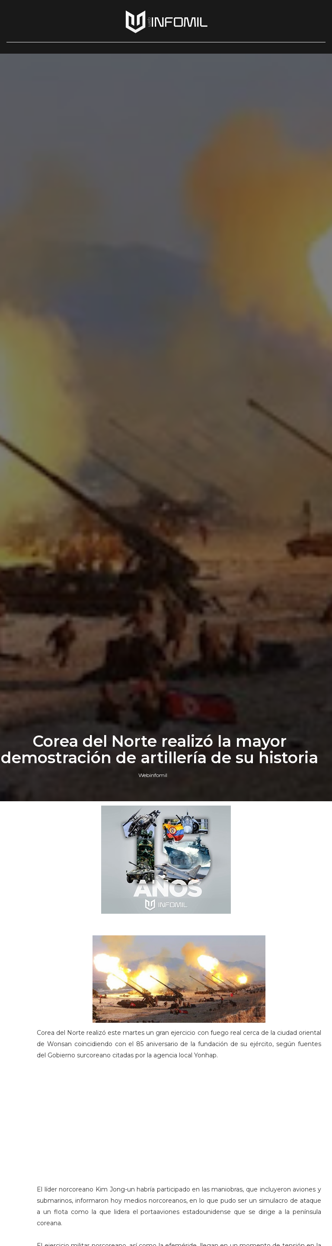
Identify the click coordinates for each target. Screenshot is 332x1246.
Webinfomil (152, 775)
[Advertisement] (179, 1126)
